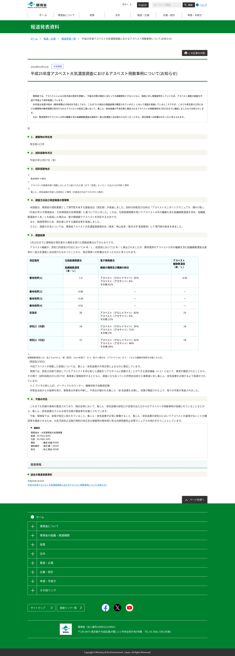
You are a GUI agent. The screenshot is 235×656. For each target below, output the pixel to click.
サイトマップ (38, 607)
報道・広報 (50, 38)
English (143, 5)
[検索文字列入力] (166, 5)
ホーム (40, 15)
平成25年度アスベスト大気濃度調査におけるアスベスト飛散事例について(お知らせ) (67, 484)
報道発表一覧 (68, 38)
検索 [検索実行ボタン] (190, 5)
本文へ (125, 5)
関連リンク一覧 (68, 607)
